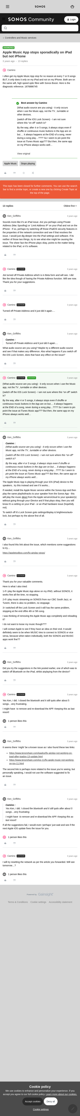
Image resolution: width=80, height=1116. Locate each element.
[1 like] (15, 721)
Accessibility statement (60, 902)
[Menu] (7, 6)
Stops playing (28, 163)
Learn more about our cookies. (61, 1094)
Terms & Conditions (18, 902)
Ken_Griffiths (14, 216)
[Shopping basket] (72, 6)
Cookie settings (38, 902)
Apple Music (10, 163)
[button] (4, 20)
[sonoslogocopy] (40, 6)
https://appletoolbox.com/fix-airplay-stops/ (24, 552)
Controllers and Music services (20, 37)
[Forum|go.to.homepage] (31, 19)
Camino (11, 70)
